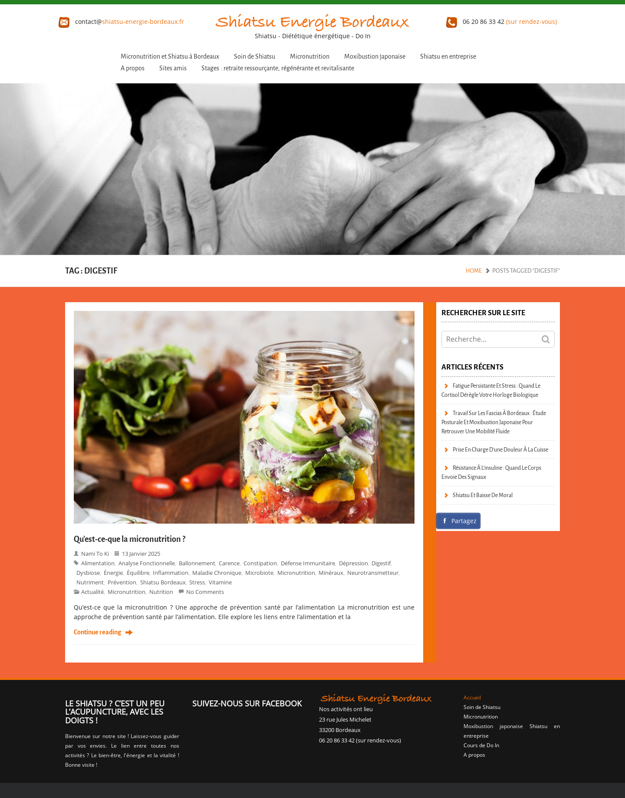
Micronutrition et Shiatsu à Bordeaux (170, 57)
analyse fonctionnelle (146, 563)
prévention (122, 582)
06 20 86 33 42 (501, 21)
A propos (133, 68)
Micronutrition (309, 57)
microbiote (259, 573)
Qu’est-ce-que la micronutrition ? (129, 539)
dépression (353, 563)
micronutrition (126, 592)
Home (474, 270)
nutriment (90, 582)
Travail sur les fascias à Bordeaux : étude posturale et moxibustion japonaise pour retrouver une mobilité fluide (493, 422)
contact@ (121, 21)
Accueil (472, 697)
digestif (381, 563)
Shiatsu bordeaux (163, 582)
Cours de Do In (481, 745)
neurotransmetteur (372, 573)
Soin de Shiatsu (254, 57)
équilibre (138, 573)
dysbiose (88, 573)
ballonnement (197, 563)
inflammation (170, 573)
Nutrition (161, 592)
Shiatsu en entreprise (448, 57)
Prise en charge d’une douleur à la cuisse (500, 449)
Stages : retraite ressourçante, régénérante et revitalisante (277, 68)
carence (229, 563)
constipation (260, 563)
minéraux (331, 573)
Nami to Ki (95, 553)
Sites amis (173, 68)
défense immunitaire (308, 563)
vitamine (220, 582)
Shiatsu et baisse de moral (483, 495)
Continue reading (97, 632)
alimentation (98, 563)
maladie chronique (216, 573)
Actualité (92, 592)
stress (197, 582)
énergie (113, 573)
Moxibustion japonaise (374, 57)
